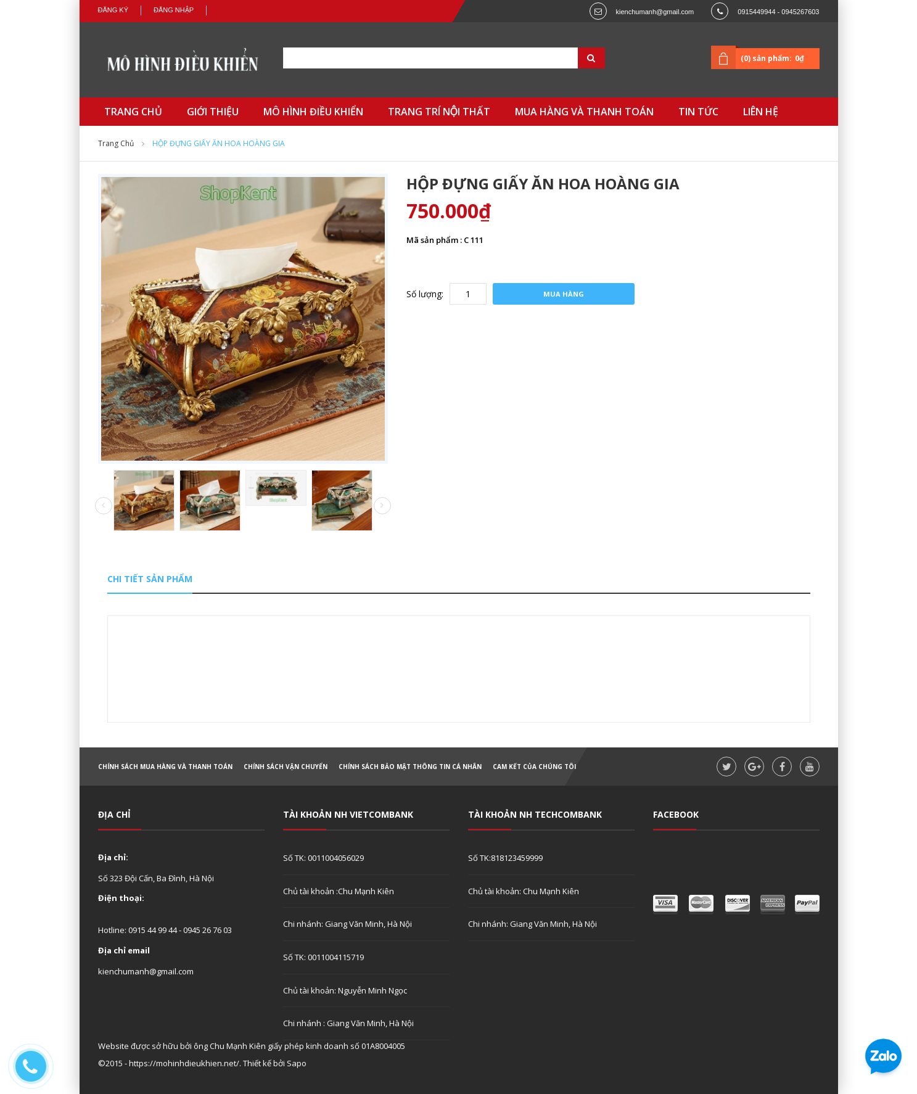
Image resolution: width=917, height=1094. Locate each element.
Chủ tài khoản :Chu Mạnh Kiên (338, 891)
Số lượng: (424, 294)
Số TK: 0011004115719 (323, 957)
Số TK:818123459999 (505, 857)
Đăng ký (113, 10)
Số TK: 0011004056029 (323, 857)
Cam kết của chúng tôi (534, 766)
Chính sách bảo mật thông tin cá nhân (410, 766)
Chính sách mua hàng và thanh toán (165, 766)
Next (382, 505)
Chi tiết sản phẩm (149, 579)
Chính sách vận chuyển (285, 766)
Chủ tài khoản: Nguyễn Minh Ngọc (345, 990)
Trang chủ (116, 143)
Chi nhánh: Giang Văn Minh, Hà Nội (347, 923)
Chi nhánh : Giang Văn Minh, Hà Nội (348, 1023)
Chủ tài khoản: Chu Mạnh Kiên (523, 891)
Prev (103, 506)
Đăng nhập (174, 10)
